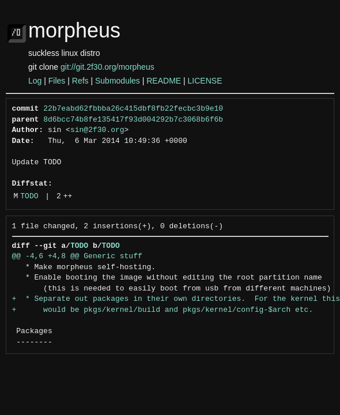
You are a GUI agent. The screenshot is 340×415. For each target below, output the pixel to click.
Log (34, 80)
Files (57, 80)
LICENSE (205, 80)
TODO (29, 196)
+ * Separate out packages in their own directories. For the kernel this (176, 299)
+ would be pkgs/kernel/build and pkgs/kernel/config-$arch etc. (162, 310)
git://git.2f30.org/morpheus (107, 66)
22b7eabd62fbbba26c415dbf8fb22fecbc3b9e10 (133, 109)
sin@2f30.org (97, 130)
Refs (80, 80)
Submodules (117, 80)
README (163, 80)
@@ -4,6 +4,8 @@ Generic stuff (77, 256)
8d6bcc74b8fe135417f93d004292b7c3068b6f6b (133, 120)
